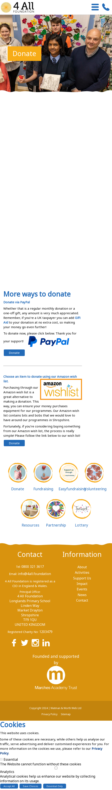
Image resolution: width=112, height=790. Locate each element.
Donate (14, 353)
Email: (13, 574)
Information (82, 554)
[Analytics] (56, 768)
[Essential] (1, 759)
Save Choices (30, 786)
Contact (29, 554)
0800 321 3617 (32, 566)
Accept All (9, 786)
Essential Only (55, 786)
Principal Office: (30, 592)
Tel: (18, 567)
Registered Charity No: (23, 632)
